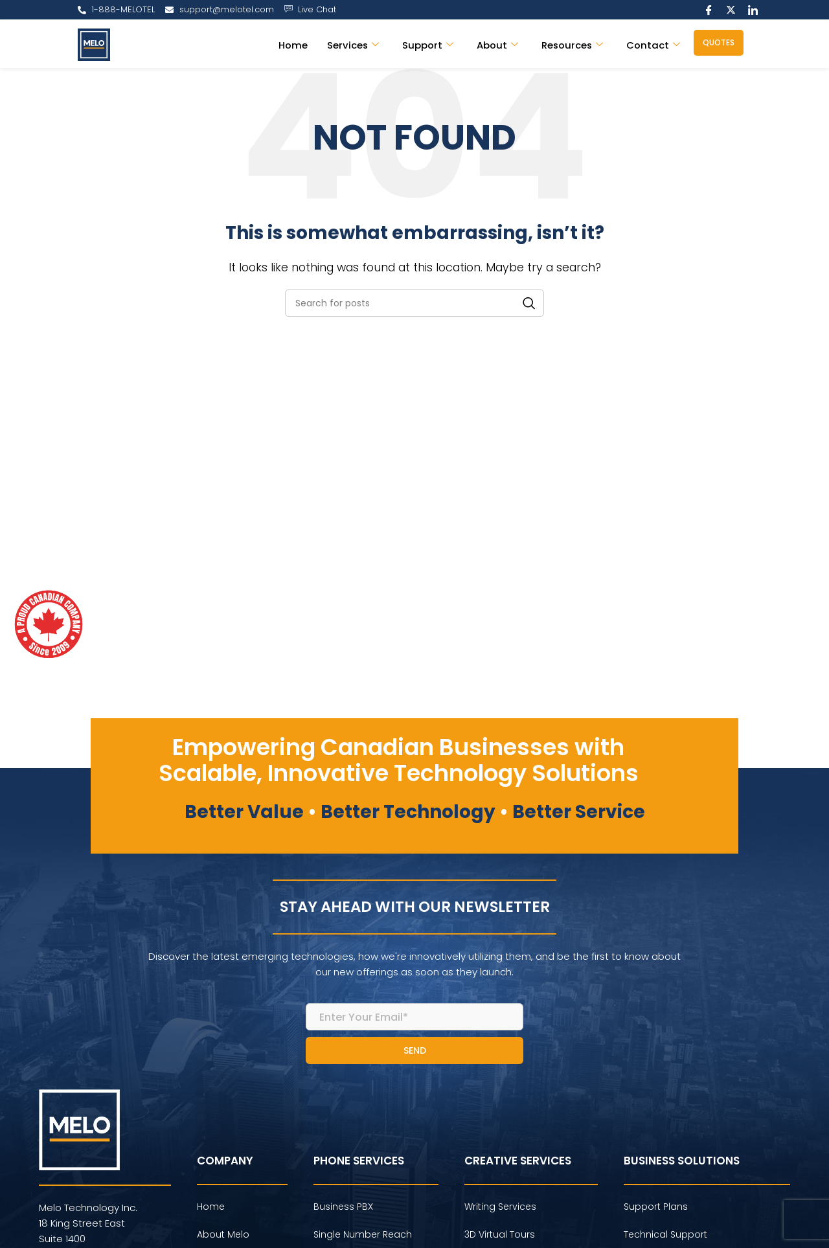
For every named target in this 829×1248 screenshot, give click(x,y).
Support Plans (656, 1206)
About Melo (223, 1234)
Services (351, 45)
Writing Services (500, 1206)
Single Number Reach (362, 1234)
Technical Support (665, 1234)
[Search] (414, 303)
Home (291, 45)
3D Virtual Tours (499, 1234)
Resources (571, 45)
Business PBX (343, 1206)
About (496, 45)
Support (426, 45)
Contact (653, 45)
